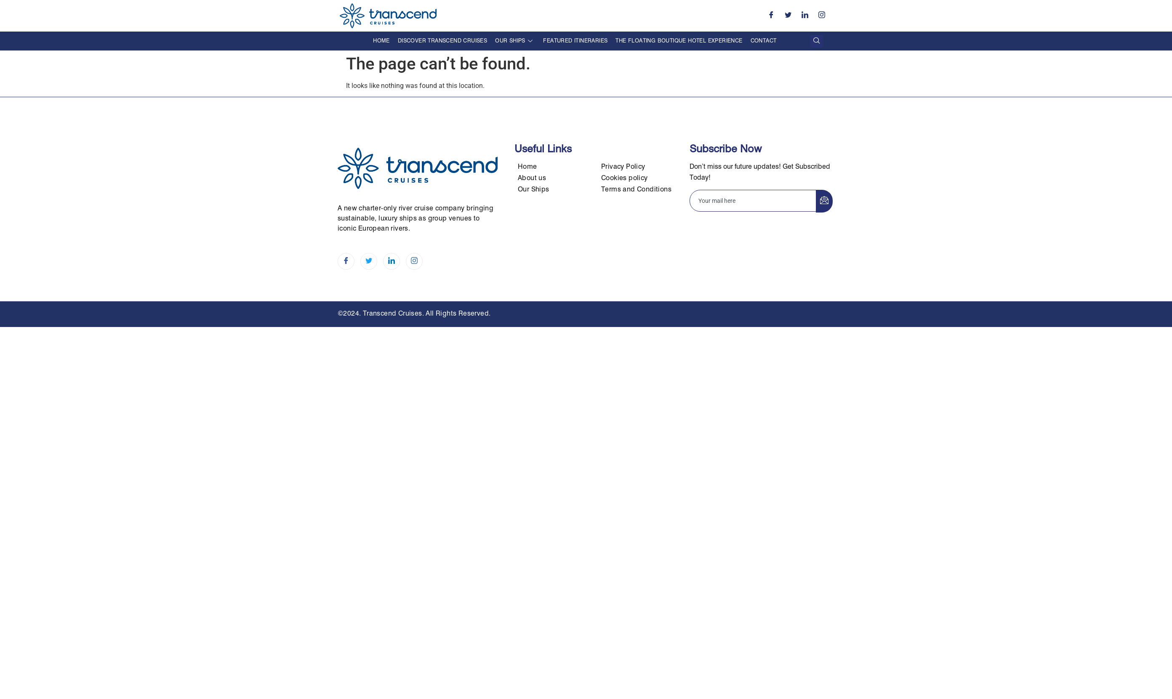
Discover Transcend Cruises (442, 41)
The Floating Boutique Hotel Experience (678, 41)
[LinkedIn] (805, 16)
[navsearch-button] (816, 41)
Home (381, 41)
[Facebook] (771, 16)
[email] (753, 201)
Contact (764, 41)
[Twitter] (788, 16)
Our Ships (514, 41)
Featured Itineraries (575, 41)
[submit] (824, 201)
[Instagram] (821, 16)
